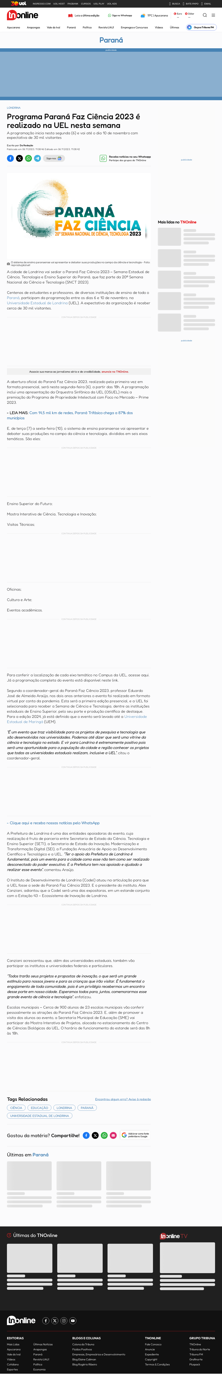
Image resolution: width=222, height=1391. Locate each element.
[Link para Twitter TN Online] (54, 1320)
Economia (39, 1369)
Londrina (64, 1108)
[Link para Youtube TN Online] (72, 1320)
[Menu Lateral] (213, 15)
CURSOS (86, 3)
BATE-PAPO (190, 4)
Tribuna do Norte (199, 1349)
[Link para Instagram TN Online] (63, 1320)
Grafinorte (196, 1359)
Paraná (71, 27)
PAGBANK (73, 3)
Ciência (16, 1108)
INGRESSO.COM (42, 3)
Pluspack (194, 1364)
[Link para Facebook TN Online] (45, 1320)
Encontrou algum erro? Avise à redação (123, 1099)
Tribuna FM (196, 1354)
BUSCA (174, 4)
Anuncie (150, 1349)
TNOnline (195, 1344)
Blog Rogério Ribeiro (84, 1364)
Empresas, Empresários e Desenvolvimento (98, 1354)
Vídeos (159, 27)
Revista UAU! (106, 27)
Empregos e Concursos (134, 27)
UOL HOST (59, 3)
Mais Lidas (13, 1344)
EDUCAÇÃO (39, 1108)
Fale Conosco (153, 1344)
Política (87, 27)
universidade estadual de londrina (39, 1116)
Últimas (174, 27)
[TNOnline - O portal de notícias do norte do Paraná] (22, 15)
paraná (87, 1108)
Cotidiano (13, 1364)
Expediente (152, 1354)
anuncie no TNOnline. (115, 371)
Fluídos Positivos (82, 1349)
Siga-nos (54, 158)
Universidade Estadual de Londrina (37, 303)
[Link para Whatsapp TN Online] (120, 15)
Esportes (12, 1369)
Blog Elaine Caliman (84, 1359)
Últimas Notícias (43, 1344)
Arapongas (33, 27)
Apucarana (13, 27)
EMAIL (206, 4)
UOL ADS (112, 3)
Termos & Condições (157, 1364)
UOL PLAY (98, 3)
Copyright (151, 1359)
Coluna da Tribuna (83, 1344)
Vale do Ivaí (53, 27)
